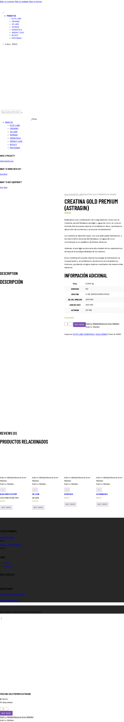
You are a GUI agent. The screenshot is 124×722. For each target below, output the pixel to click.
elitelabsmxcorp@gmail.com (13, 594)
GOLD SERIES (101, 334)
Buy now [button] (38, 507)
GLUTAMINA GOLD (102, 494)
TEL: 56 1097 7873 (9, 600)
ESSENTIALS (89, 334)
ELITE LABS (78, 194)
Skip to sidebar (22, 1)
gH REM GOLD (68, 494)
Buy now (79, 324)
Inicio (66, 194)
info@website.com (7, 161)
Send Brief (3, 174)
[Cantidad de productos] (68, 324)
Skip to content (7, 1)
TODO (71, 194)
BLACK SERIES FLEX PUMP (8, 494)
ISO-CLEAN (35, 494)
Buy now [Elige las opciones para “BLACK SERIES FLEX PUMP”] (6, 507)
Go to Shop (3, 187)
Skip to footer (35, 1)
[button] (3, 12)
